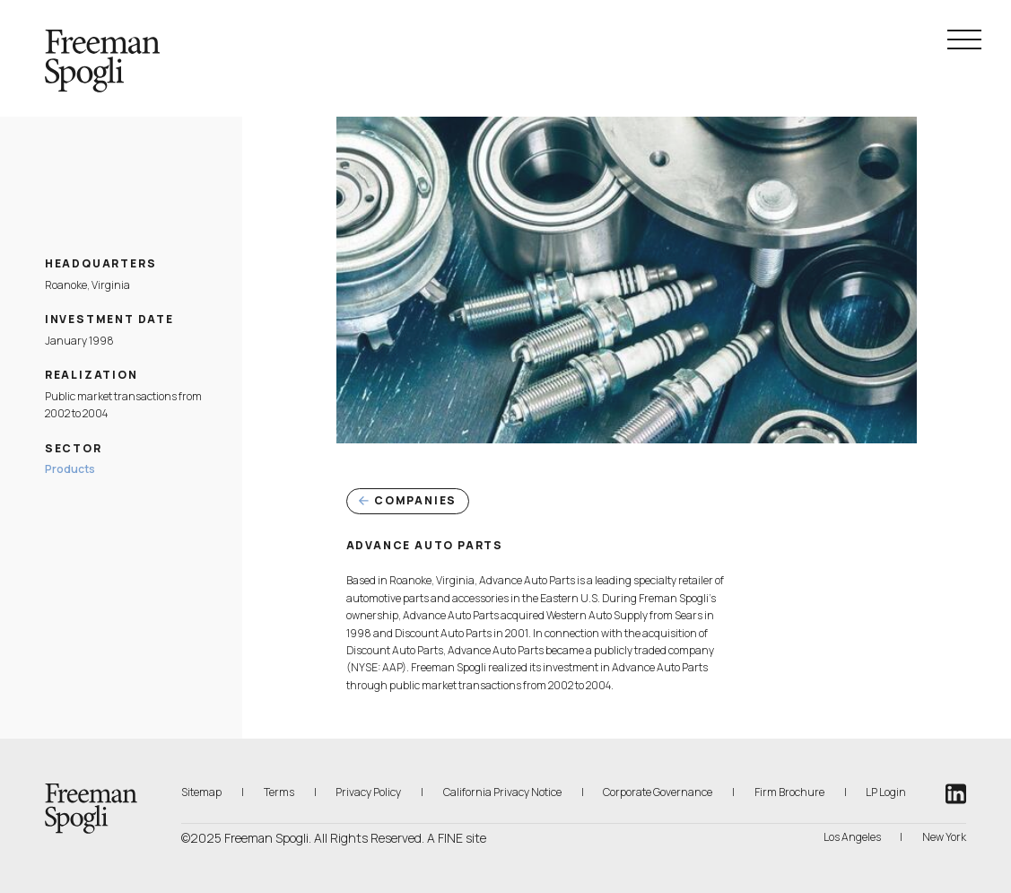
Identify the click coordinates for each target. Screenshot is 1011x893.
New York (944, 837)
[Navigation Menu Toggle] (964, 39)
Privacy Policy (368, 792)
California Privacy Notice (502, 792)
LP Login (886, 792)
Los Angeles (852, 837)
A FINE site (456, 837)
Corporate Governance (657, 792)
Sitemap (201, 792)
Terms (279, 792)
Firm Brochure (789, 792)
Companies (408, 500)
